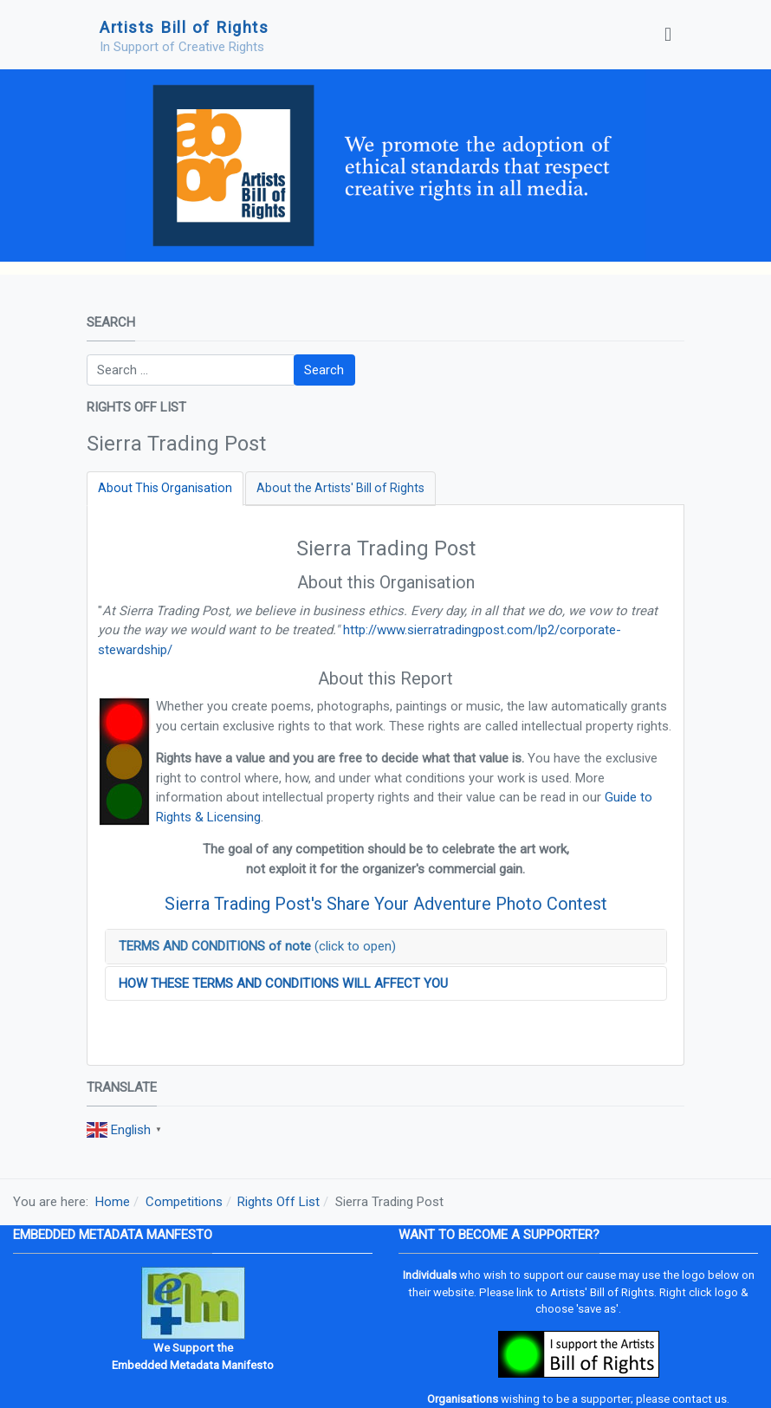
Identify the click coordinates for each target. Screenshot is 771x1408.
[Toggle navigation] (667, 34)
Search (324, 370)
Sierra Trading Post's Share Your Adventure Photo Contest (386, 903)
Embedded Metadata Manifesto (193, 1365)
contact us (699, 1398)
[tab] (165, 488)
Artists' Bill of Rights (602, 1292)
